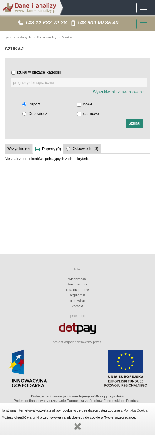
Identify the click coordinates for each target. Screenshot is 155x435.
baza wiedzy (77, 284)
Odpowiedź (38, 113)
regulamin (77, 295)
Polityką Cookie (135, 410)
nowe (88, 104)
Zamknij (77, 427)
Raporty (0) (51, 149)
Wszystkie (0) (18, 148)
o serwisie (77, 301)
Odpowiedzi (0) (85, 148)
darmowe (91, 113)
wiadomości (77, 279)
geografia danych (18, 37)
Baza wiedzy (46, 37)
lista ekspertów (77, 290)
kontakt (77, 306)
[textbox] (79, 82)
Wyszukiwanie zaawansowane (118, 92)
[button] (134, 123)
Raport (34, 104)
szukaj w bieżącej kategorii (38, 72)
